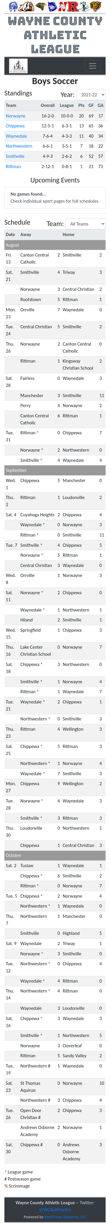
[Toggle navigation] (92, 66)
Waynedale (16, 136)
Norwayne (16, 116)
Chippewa (15, 126)
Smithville (15, 156)
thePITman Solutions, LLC (65, 1217)
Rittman (13, 166)
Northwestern (19, 146)
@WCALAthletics (55, 1209)
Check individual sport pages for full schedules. (55, 197)
